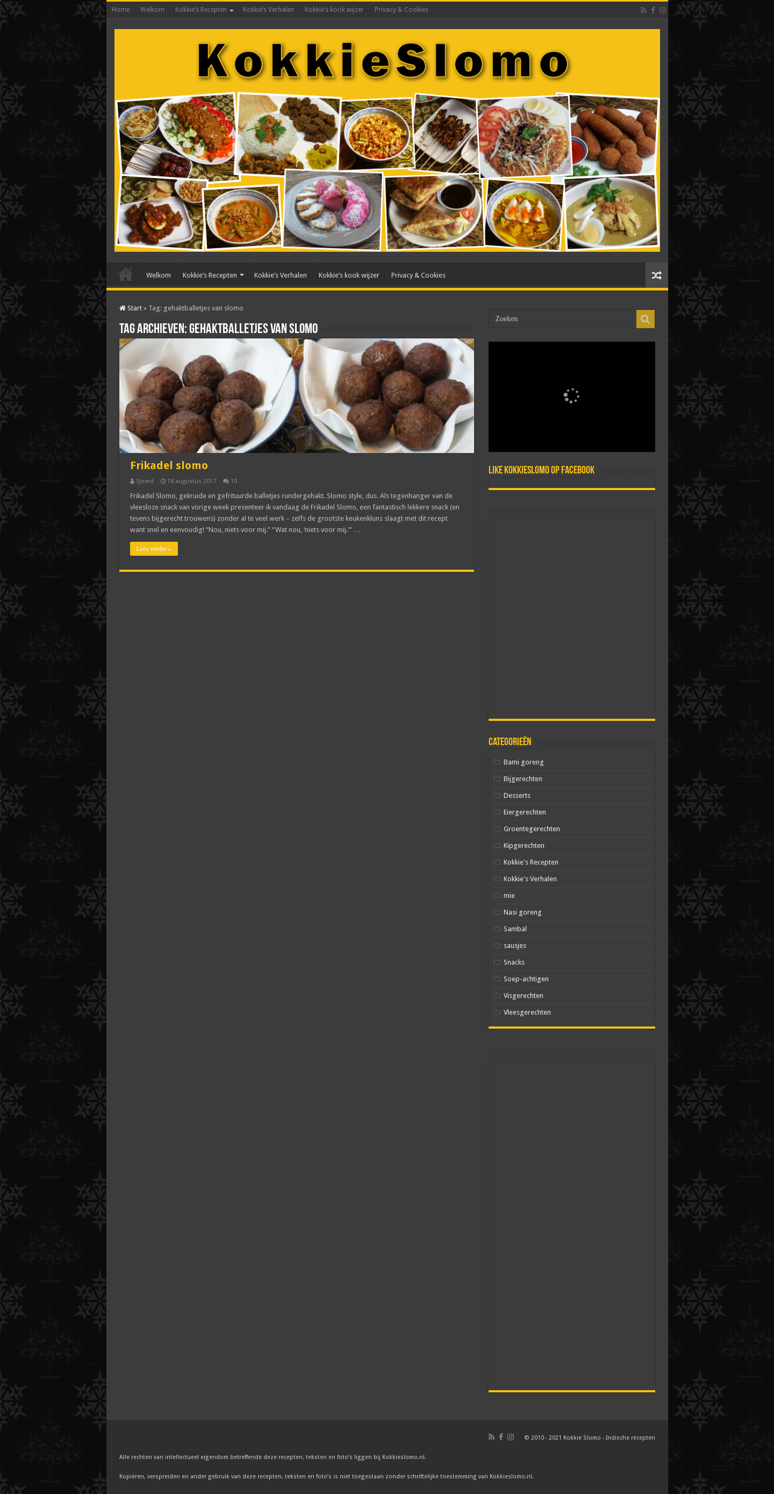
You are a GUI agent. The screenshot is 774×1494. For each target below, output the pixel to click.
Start (130, 308)
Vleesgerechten (527, 1012)
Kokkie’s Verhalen (268, 9)
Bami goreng (524, 762)
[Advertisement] (572, 618)
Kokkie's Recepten (531, 862)
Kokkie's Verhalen (530, 879)
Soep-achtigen (526, 979)
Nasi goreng (523, 912)
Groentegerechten (532, 829)
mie (509, 895)
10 (234, 481)
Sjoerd (145, 481)
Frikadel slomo (169, 465)
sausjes (515, 945)
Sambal (515, 929)
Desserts (517, 795)
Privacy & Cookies (401, 9)
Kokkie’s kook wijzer (334, 9)
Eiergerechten (525, 812)
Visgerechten (523, 996)
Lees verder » (154, 549)
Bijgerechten (523, 779)
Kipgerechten (524, 845)
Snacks (514, 962)
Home (121, 9)
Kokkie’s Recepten (201, 9)
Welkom (152, 9)
